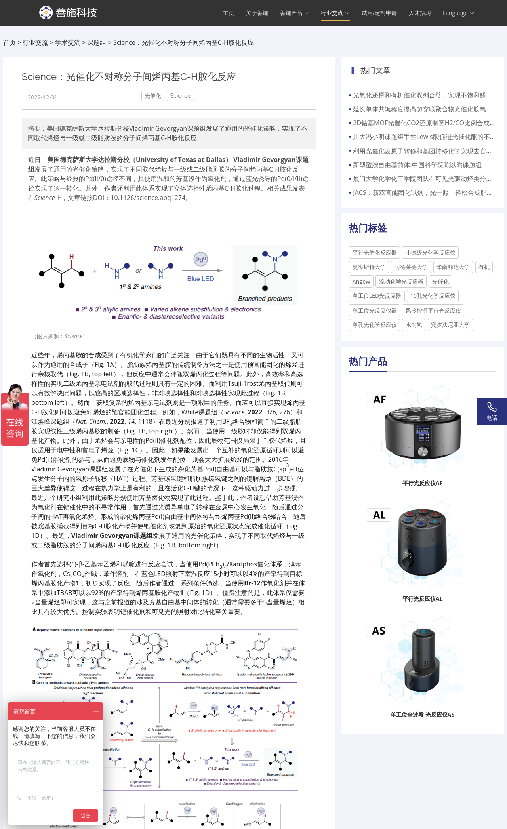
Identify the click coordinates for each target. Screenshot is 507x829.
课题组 (96, 42)
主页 (228, 14)
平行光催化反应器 (375, 252)
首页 (9, 42)
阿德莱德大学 (411, 267)
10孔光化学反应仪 (433, 295)
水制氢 (414, 324)
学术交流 (67, 42)
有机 (484, 267)
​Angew (361, 281)
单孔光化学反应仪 (375, 324)
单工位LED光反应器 (377, 295)
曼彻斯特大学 (369, 267)
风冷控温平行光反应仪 (433, 310)
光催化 (440, 281)
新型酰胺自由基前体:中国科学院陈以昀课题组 (417, 164)
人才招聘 (420, 14)
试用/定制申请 (379, 14)
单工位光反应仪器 (375, 310)
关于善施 (257, 14)
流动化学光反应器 (401, 281)
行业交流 (35, 42)
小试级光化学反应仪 (431, 252)
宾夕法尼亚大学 (450, 324)
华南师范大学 (453, 267)
